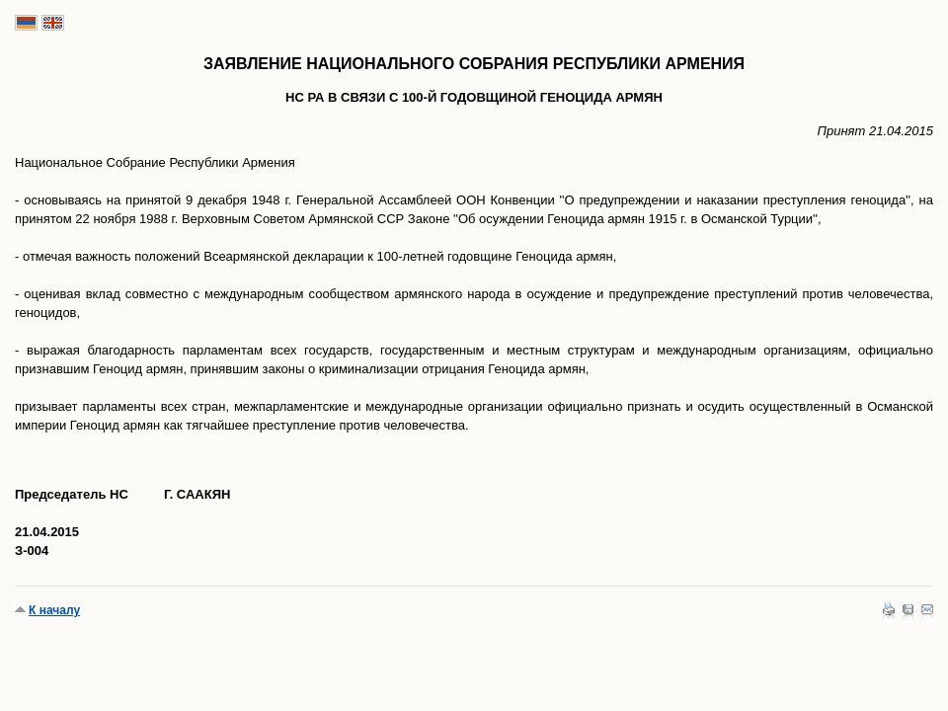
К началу (54, 610)
